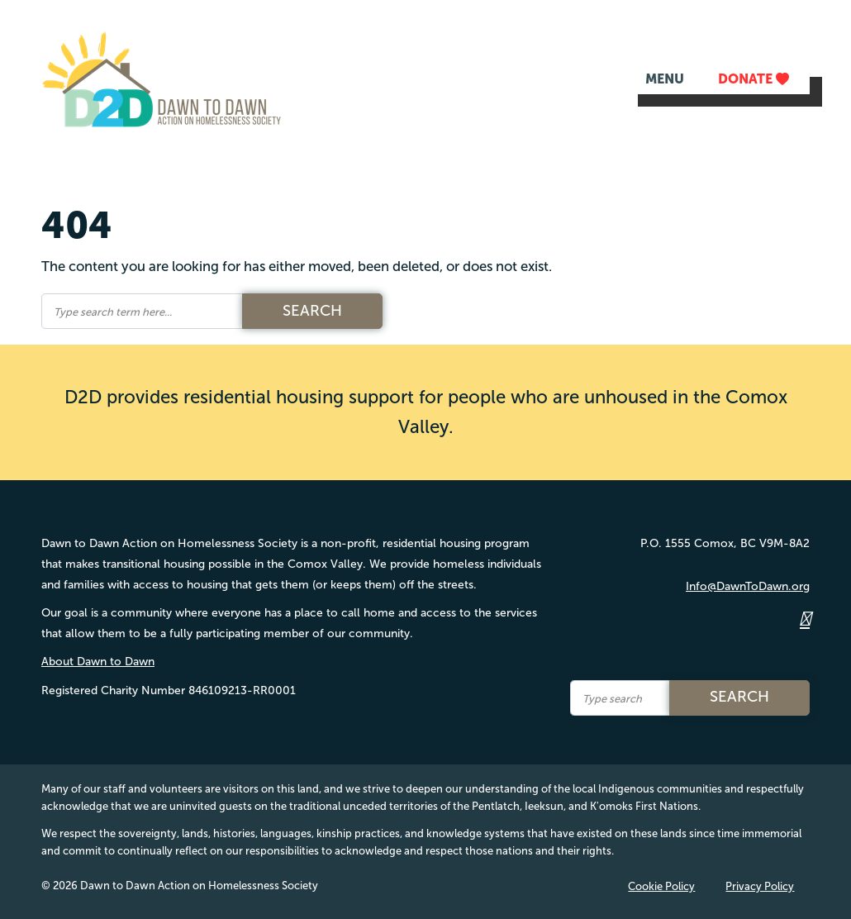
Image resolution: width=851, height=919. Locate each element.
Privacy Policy (759, 886)
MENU (664, 79)
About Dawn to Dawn (98, 662)
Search (312, 311)
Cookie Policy (661, 886)
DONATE (753, 79)
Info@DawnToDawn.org (748, 586)
